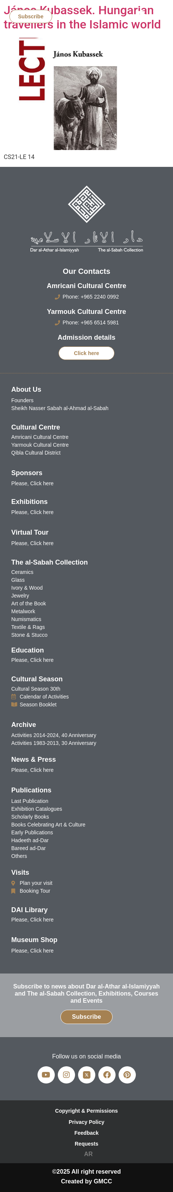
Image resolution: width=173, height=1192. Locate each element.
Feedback (86, 1133)
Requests (86, 1144)
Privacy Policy (86, 1122)
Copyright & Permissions (86, 1111)
